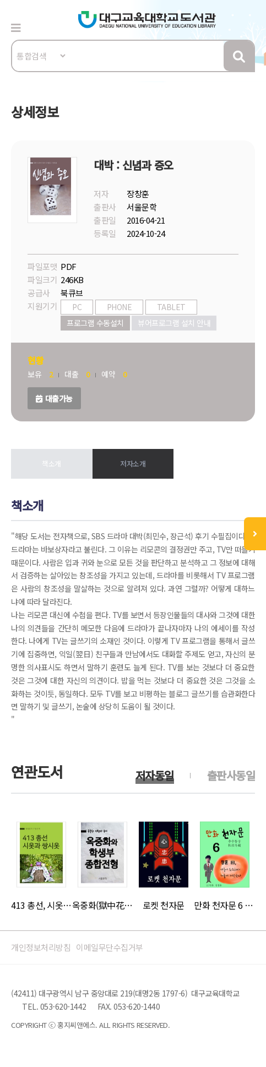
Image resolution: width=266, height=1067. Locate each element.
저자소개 (132, 463)
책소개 (51, 463)
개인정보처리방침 (40, 947)
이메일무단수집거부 (109, 947)
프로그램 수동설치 (95, 322)
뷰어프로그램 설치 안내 (174, 322)
